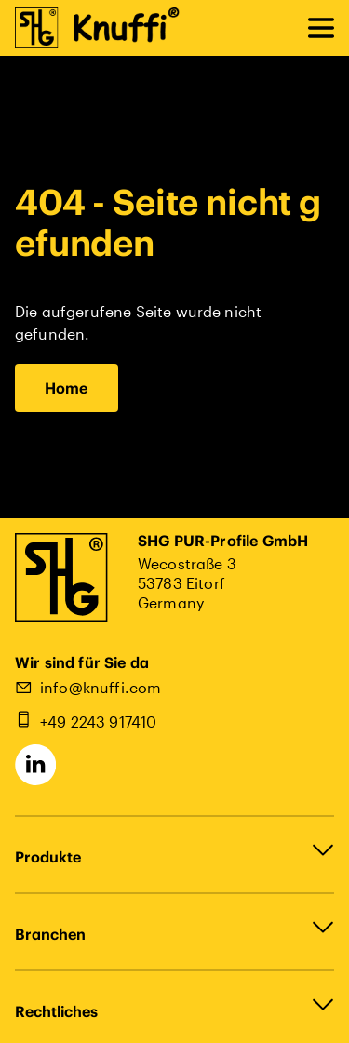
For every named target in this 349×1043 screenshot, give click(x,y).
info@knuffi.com (100, 687)
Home (66, 388)
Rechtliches (56, 1011)
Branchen (50, 934)
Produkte (48, 857)
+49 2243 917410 (98, 721)
